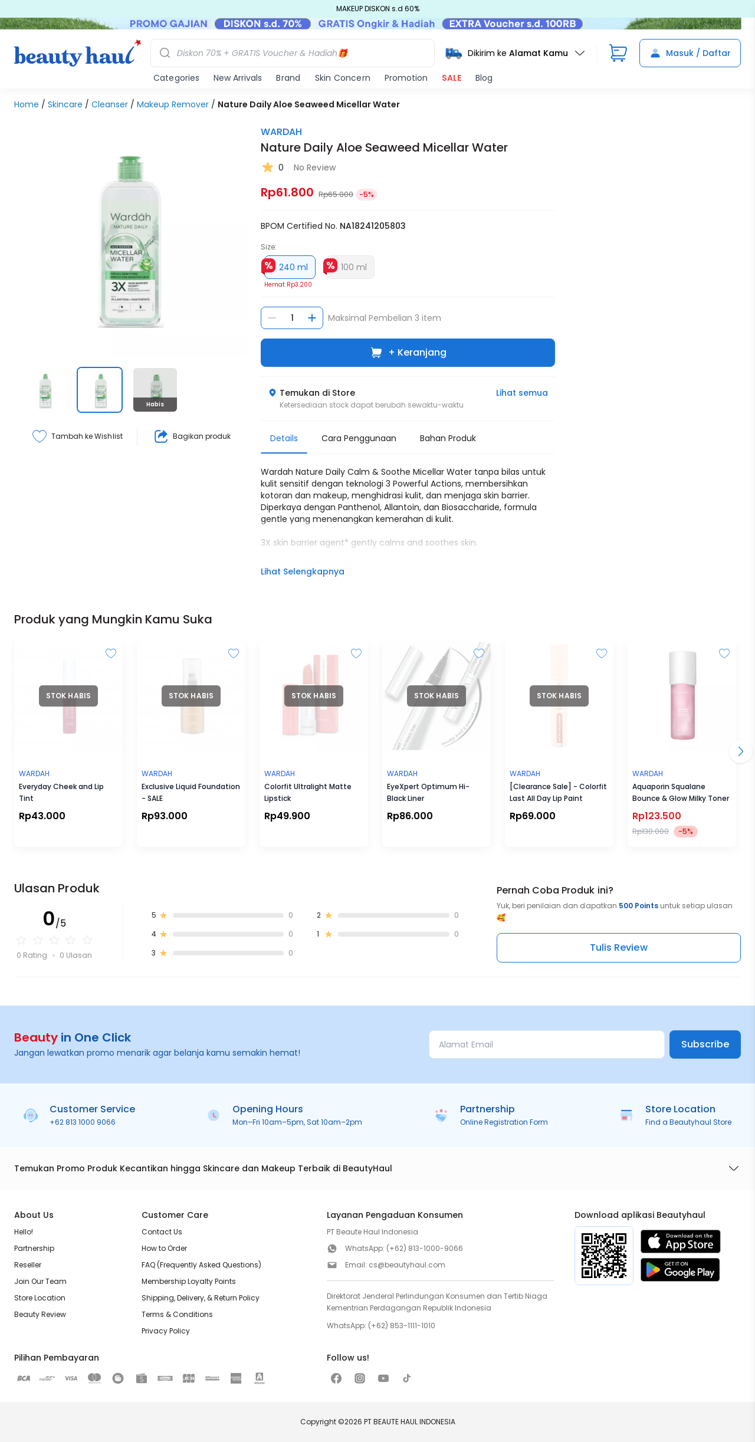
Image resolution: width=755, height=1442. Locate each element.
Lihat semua (522, 393)
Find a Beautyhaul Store (688, 1122)
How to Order (164, 1248)
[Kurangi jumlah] (272, 318)
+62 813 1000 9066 (83, 1122)
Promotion (406, 78)
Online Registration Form (504, 1122)
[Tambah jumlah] (312, 318)
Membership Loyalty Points (189, 1281)
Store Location (39, 1298)
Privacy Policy (166, 1331)
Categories (176, 78)
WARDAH (281, 132)
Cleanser (109, 104)
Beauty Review (40, 1314)
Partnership (34, 1248)
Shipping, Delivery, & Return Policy (201, 1298)
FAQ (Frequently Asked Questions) (201, 1265)
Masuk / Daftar (690, 53)
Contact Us (162, 1232)
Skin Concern (342, 78)
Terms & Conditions (177, 1314)
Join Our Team (40, 1281)
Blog (484, 78)
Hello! (23, 1232)
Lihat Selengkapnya (302, 571)
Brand (288, 78)
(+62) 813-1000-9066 (424, 1248)
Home (26, 104)
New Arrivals (238, 78)
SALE (451, 78)
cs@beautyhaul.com (407, 1265)
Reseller (27, 1265)
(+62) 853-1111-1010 (401, 1326)
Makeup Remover (173, 104)
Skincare (65, 104)
